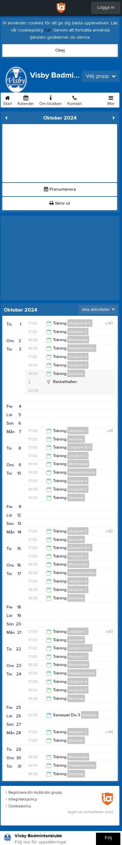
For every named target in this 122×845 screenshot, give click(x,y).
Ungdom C (78, 331)
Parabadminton (82, 348)
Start (7, 99)
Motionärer (78, 339)
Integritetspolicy (21, 799)
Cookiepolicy (18, 806)
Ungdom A (78, 356)
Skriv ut (59, 203)
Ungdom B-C (80, 323)
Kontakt (74, 99)
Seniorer (76, 373)
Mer (111, 99)
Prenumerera (60, 189)
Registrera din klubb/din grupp (34, 792)
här (48, 30)
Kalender (26, 99)
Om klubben (50, 99)
